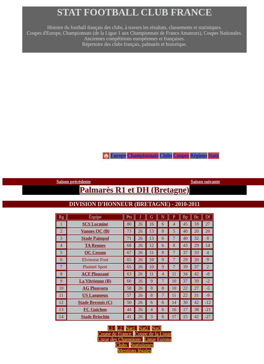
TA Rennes (95, 245)
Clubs (166, 155)
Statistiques (142, 345)
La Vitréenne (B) (95, 280)
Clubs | (122, 345)
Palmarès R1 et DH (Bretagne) (134, 190)
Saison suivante (205, 181)
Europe (118, 155)
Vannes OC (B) (95, 231)
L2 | (120, 328)
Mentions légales (134, 350)
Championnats (142, 155)
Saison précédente (74, 181)
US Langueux (95, 295)
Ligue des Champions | (120, 339)
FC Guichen (95, 309)
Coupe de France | (116, 333)
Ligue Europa (157, 339)
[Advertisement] (134, 102)
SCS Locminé (95, 223)
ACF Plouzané (95, 273)
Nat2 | (144, 328)
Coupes (181, 155)
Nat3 (156, 328)
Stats (213, 155)
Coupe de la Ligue (153, 333)
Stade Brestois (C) (95, 302)
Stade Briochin (95, 316)
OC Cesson (95, 252)
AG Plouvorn (95, 288)
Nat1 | (131, 328)
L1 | (111, 328)
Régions (198, 155)
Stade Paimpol (95, 238)
